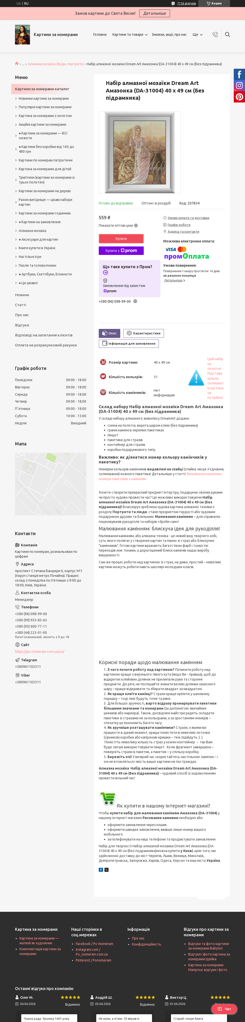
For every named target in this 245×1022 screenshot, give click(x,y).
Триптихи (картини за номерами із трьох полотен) (47, 179)
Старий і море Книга (188, 1018)
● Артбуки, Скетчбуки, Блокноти (45, 274)
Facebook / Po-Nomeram (94, 944)
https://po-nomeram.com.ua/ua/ (39, 652)
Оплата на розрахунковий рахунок (46, 345)
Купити (121, 239)
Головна (99, 34)
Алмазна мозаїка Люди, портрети (55, 64)
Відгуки (22, 325)
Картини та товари (127, 34)
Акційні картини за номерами (42, 124)
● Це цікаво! (28, 283)
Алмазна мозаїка (32, 231)
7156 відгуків (186, 3)
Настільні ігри (30, 257)
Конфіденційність (146, 944)
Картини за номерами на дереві (45, 191)
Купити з (121, 250)
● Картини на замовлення (39, 222)
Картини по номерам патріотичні (45, 160)
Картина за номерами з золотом (45, 116)
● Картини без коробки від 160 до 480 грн (46, 149)
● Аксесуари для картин (38, 239)
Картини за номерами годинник (45, 213)
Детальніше (154, 13)
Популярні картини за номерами (45, 107)
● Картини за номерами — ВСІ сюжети (43, 135)
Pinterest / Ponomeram (93, 960)
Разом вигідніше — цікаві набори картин (45, 202)
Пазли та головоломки (37, 265)
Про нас (22, 315)
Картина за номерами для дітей (45, 169)
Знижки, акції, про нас (169, 34)
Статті (20, 305)
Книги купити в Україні (37, 248)
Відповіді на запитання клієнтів (43, 335)
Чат (224, 1009)
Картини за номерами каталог (42, 89)
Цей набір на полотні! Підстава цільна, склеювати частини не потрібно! (216, 378)
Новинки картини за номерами (44, 98)
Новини (22, 295)
